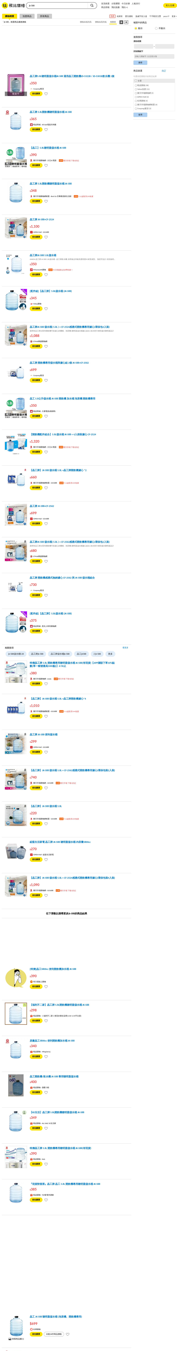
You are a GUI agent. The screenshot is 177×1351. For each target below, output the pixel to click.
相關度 (113, 22)
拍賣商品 (27, 16)
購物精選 (9, 16)
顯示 (140, 28)
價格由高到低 (101, 22)
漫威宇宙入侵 (141, 16)
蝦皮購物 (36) (142, 85)
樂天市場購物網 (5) (144, 93)
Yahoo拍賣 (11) (142, 89)
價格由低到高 (86, 22)
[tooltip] (46, 93)
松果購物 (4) (141, 101)
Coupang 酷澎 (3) (143, 108)
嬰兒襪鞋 (129, 16)
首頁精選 (105, 3)
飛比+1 (125, 7)
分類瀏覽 (115, 3)
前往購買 (36, 93)
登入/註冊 (170, 5)
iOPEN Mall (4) (142, 97)
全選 (138, 81)
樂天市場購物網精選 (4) (146, 104)
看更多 (125, 647)
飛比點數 (115, 7)
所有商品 (44, 16)
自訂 (164, 70)
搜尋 (92, 5)
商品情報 (105, 7)
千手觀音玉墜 (155, 16)
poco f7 (166, 16)
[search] (56, 5)
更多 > (174, 16)
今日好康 (126, 3)
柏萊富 (120, 16)
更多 (110, 654)
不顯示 (162, 28)
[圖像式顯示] (126, 22)
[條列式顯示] (121, 22)
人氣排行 (136, 3)
